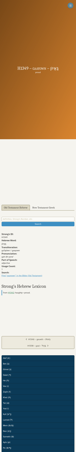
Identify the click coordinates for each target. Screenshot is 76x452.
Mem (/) (8, 425)
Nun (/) (7, 431)
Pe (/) (7, 447)
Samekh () (8, 436)
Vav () (6, 386)
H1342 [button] (11, 292)
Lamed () (8, 419)
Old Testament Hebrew (16, 207)
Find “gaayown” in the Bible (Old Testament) (22, 275)
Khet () (7, 397)
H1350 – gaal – (38, 345)
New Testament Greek (43, 207)
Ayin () (6, 442)
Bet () (6, 363)
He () (6, 380)
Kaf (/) (7, 414)
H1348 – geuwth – (38, 339)
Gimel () (7, 369)
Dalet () (7, 374)
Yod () (6, 408)
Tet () (6, 403)
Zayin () (7, 391)
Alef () (6, 358)
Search (38, 224)
